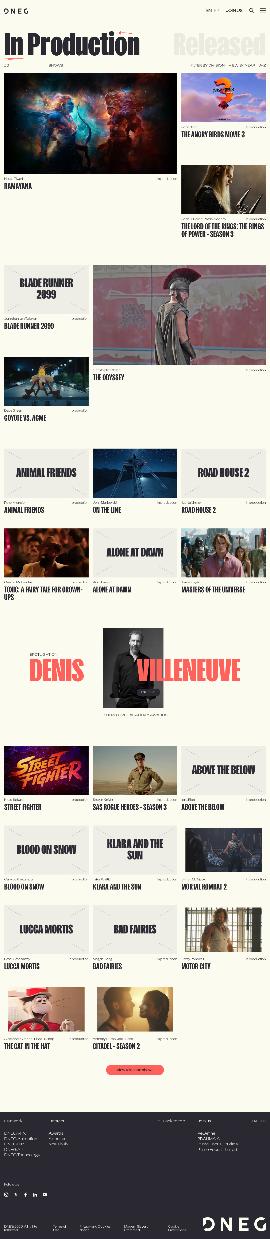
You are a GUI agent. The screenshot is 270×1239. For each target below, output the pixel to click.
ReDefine (206, 1133)
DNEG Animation (20, 1139)
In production (72, 45)
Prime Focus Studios (217, 1144)
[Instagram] (6, 1195)
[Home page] (16, 11)
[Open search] (251, 11)
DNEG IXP (14, 1144)
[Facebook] (25, 1195)
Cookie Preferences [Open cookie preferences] (177, 1228)
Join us (234, 11)
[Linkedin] (35, 1195)
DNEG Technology (22, 1155)
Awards (56, 1133)
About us (57, 1139)
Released (219, 45)
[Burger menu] (263, 10)
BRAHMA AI (209, 1139)
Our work (13, 1121)
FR (216, 11)
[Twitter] (16, 1195)
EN (209, 11)
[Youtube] (45, 1195)
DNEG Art (14, 1150)
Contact (57, 1121)
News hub (58, 1144)
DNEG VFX (15, 1133)
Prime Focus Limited (217, 1150)
